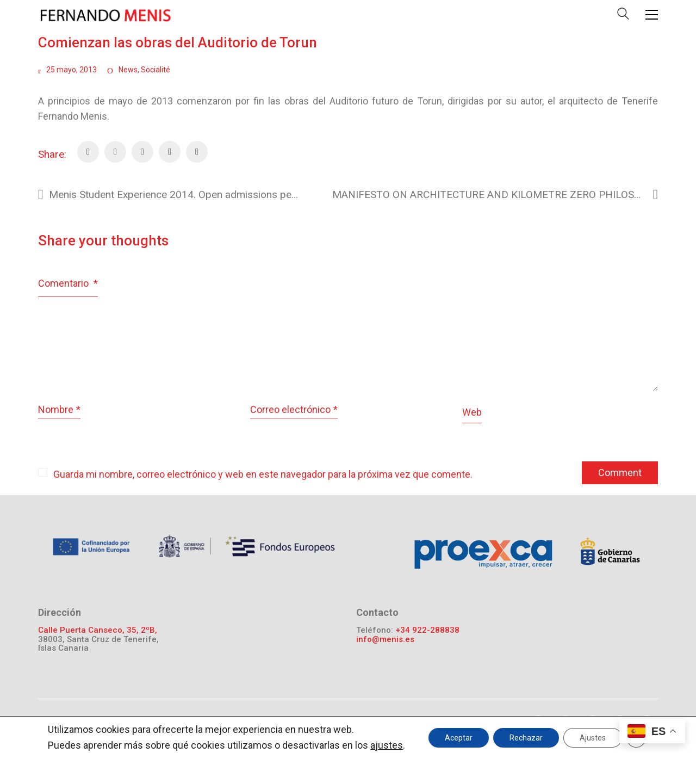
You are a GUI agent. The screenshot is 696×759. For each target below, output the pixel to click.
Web (472, 412)
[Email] (170, 152)
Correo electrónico (294, 410)
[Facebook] (88, 152)
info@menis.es (385, 639)
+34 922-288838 (427, 630)
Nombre (59, 410)
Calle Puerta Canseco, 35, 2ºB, (97, 630)
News (128, 69)
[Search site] (623, 16)
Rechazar (526, 737)
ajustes (386, 745)
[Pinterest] (142, 152)
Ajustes (593, 737)
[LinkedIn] (197, 152)
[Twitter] (115, 152)
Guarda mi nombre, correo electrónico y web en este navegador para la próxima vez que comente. (263, 474)
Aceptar (459, 737)
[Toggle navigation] (651, 14)
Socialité (155, 69)
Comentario (68, 283)
